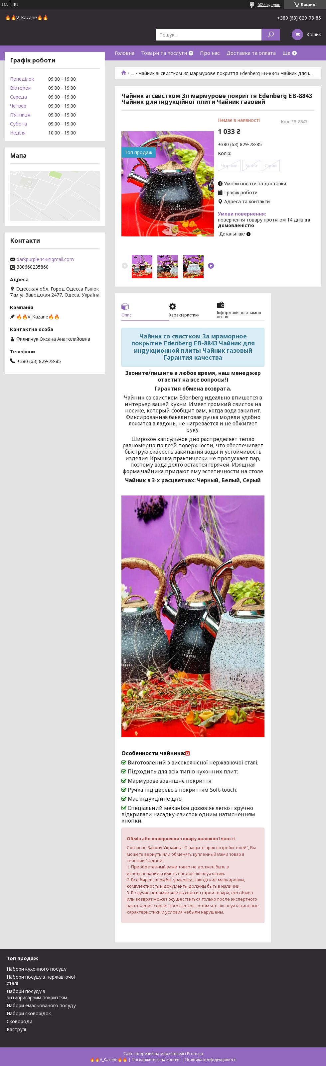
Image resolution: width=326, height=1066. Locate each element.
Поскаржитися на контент (156, 1059)
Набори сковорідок (29, 1013)
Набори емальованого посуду (41, 1005)
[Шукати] (270, 35)
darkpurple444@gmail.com (45, 259)
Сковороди (19, 1021)
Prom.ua (195, 1053)
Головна (124, 52)
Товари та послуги (164, 52)
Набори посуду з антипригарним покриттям (37, 994)
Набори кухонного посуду (37, 969)
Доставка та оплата (251, 52)
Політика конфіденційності (211, 1059)
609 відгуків (268, 4)
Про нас (210, 52)
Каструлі (16, 1029)
